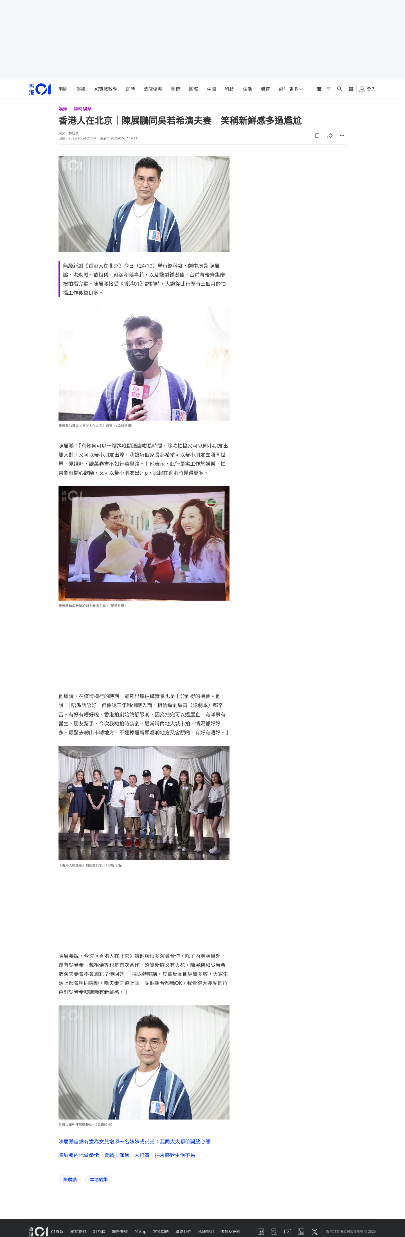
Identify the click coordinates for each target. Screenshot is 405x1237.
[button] (317, 135)
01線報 (57, 1231)
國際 (193, 89)
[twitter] (314, 1231)
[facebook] (260, 1231)
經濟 (283, 89)
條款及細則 (230, 1231)
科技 (229, 89)
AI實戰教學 (105, 89)
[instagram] (274, 1231)
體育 (265, 89)
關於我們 (78, 1231)
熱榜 (175, 89)
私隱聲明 (206, 1231)
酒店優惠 (153, 89)
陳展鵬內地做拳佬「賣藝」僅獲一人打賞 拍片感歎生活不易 (126, 1155)
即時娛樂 (83, 109)
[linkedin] (301, 1231)
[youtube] (287, 1231)
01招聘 (99, 1231)
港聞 (63, 89)
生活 (247, 89)
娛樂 (81, 89)
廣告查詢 (120, 1231)
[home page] (40, 89)
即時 (130, 89)
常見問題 (161, 1231)
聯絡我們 (183, 1231)
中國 (211, 89)
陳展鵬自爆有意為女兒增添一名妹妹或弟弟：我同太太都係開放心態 (134, 1141)
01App (140, 1231)
